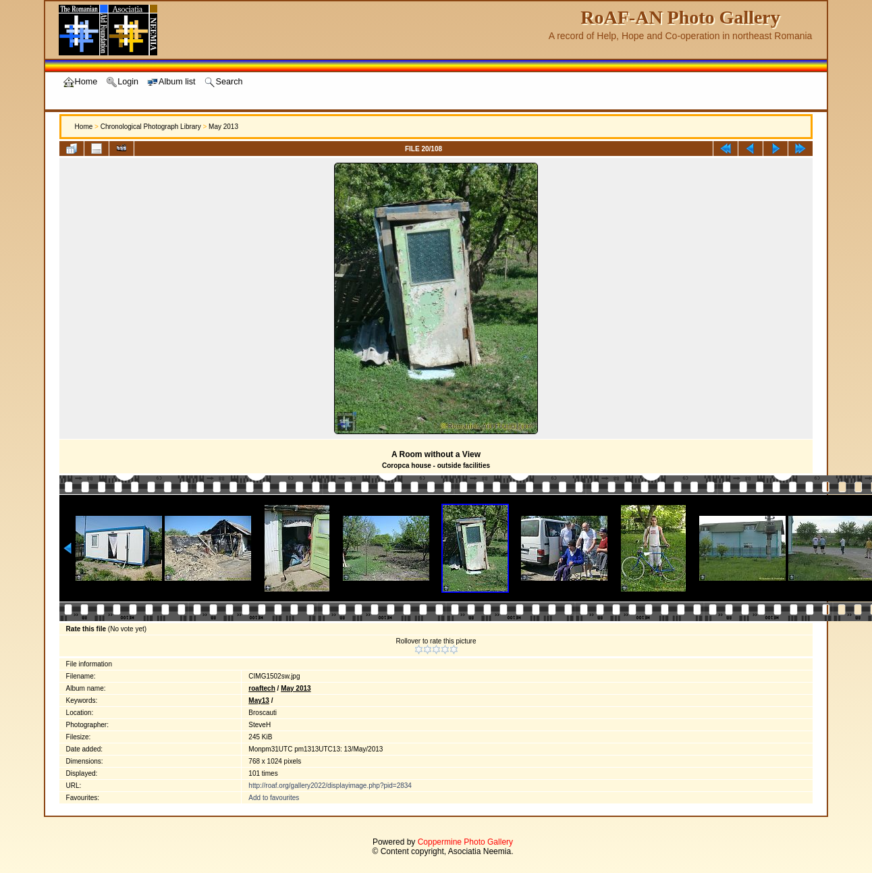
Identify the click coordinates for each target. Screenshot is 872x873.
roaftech (261, 688)
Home (84, 126)
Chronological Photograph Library (151, 126)
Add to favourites (273, 797)
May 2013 (223, 126)
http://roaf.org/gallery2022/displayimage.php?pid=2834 (330, 785)
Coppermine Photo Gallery (465, 842)
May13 (258, 700)
